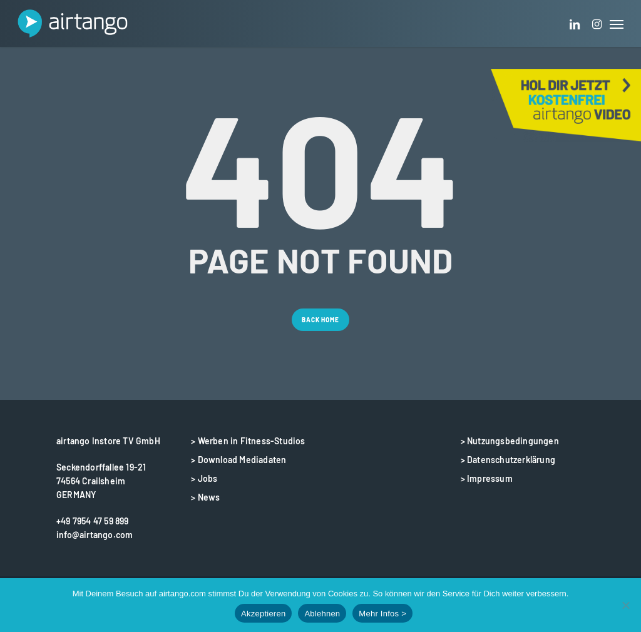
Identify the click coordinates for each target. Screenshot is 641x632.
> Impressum (487, 478)
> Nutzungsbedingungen (510, 441)
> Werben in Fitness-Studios (248, 441)
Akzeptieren (263, 613)
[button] (616, 23)
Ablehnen (322, 613)
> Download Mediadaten (238, 459)
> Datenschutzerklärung (508, 459)
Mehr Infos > (382, 613)
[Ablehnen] (625, 605)
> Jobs (204, 478)
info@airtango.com (94, 534)
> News (205, 497)
